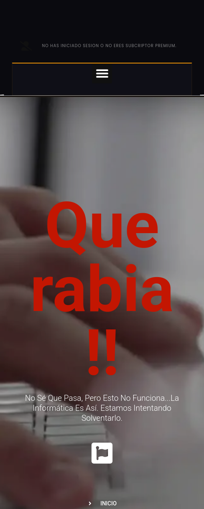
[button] (102, 73)
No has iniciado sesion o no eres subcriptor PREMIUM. (109, 46)
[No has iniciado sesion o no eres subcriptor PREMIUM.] (26, 46)
